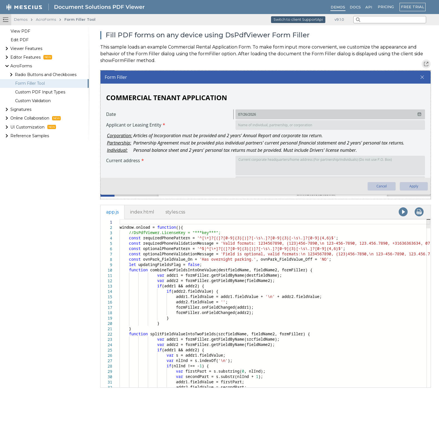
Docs (355, 7)
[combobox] (390, 19)
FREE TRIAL (412, 6)
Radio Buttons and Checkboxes (45, 74)
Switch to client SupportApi (298, 19)
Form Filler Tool (30, 83)
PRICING (386, 6)
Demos (338, 7)
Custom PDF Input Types (40, 92)
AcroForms (21, 66)
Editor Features (31, 57)
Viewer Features (26, 48)
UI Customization (33, 127)
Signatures (20, 109)
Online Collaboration (35, 118)
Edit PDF (20, 40)
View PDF (20, 31)
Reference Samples (29, 136)
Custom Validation (33, 100)
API (368, 7)
